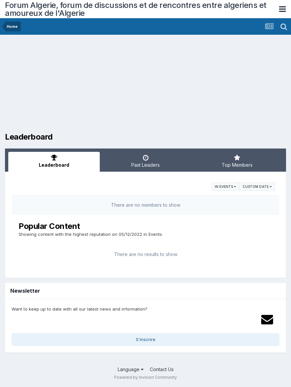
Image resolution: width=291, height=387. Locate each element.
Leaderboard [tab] (54, 161)
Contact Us (162, 369)
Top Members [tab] (237, 161)
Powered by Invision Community (145, 377)
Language (131, 369)
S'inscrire (145, 339)
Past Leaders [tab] (145, 161)
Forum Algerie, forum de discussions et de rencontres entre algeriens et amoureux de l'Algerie (135, 9)
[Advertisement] (82, 86)
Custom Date (257, 187)
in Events (225, 187)
